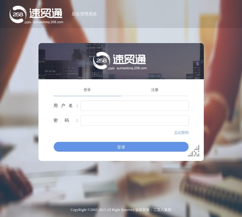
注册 (154, 90)
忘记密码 (181, 133)
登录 (87, 90)
